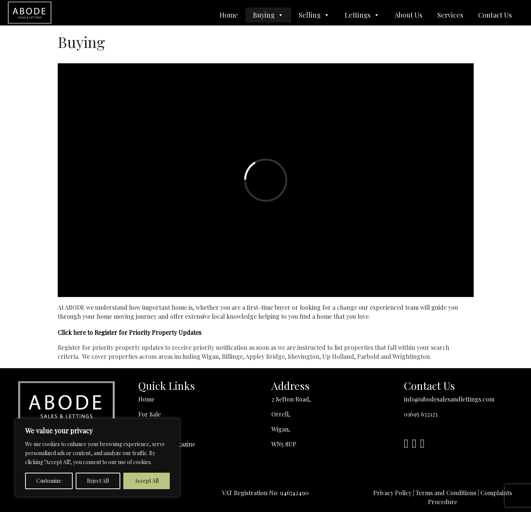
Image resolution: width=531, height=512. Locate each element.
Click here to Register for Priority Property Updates (129, 332)
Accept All (147, 480)
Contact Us (495, 14)
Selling (314, 14)
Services (450, 14)
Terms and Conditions (446, 493)
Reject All (98, 480)
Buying (268, 14)
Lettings (362, 14)
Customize (48, 480)
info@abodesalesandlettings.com (449, 399)
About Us (408, 14)
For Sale (149, 414)
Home (229, 14)
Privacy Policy (392, 493)
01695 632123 (421, 414)
